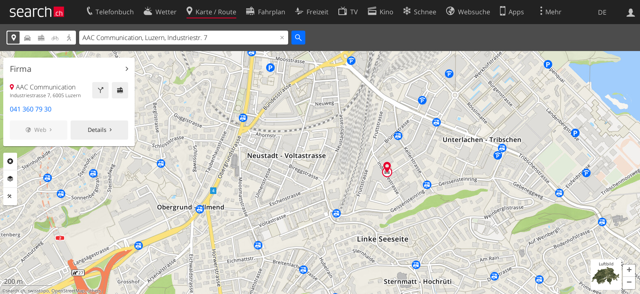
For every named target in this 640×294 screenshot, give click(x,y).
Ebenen (10, 178)
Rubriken (10, 161)
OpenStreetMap (68, 291)
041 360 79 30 (30, 109)
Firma (20, 69)
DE (602, 12)
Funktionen (10, 196)
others (94, 291)
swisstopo (38, 291)
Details (97, 130)
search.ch (15, 291)
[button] (629, 271)
